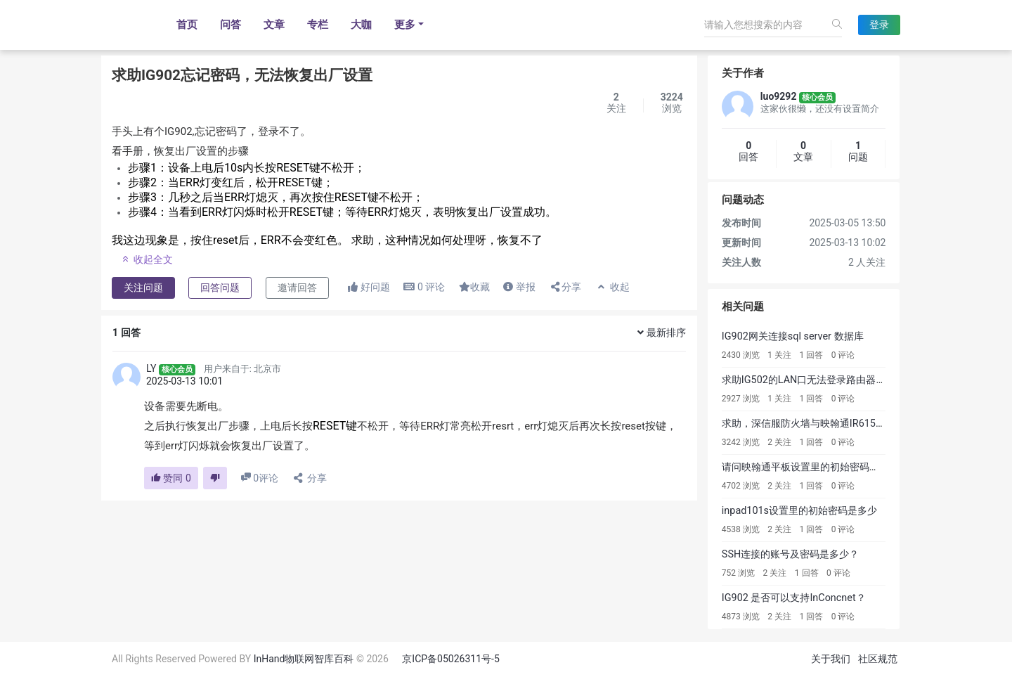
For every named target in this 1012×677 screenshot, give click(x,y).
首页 (186, 24)
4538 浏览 (741, 529)
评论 (424, 286)
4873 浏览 (741, 616)
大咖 (361, 24)
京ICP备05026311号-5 (450, 658)
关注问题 (143, 287)
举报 (519, 286)
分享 (565, 286)
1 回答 (812, 355)
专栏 (317, 24)
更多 (404, 24)
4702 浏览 (741, 486)
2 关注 (779, 442)
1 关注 (779, 355)
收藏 (474, 286)
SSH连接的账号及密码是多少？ (790, 554)
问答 (230, 24)
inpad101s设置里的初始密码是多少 (799, 511)
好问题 (368, 286)
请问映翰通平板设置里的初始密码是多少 (810, 467)
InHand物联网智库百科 (304, 658)
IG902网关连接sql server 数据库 (793, 336)
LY (151, 368)
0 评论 (843, 355)
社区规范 (877, 658)
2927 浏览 (741, 399)
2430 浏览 (741, 355)
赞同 (171, 478)
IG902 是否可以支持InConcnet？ (794, 598)
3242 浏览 (741, 442)
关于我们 (830, 658)
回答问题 (220, 287)
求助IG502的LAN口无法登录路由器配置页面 (819, 380)
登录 (879, 24)
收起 (612, 286)
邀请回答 (297, 287)
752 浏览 (738, 573)
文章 (274, 24)
